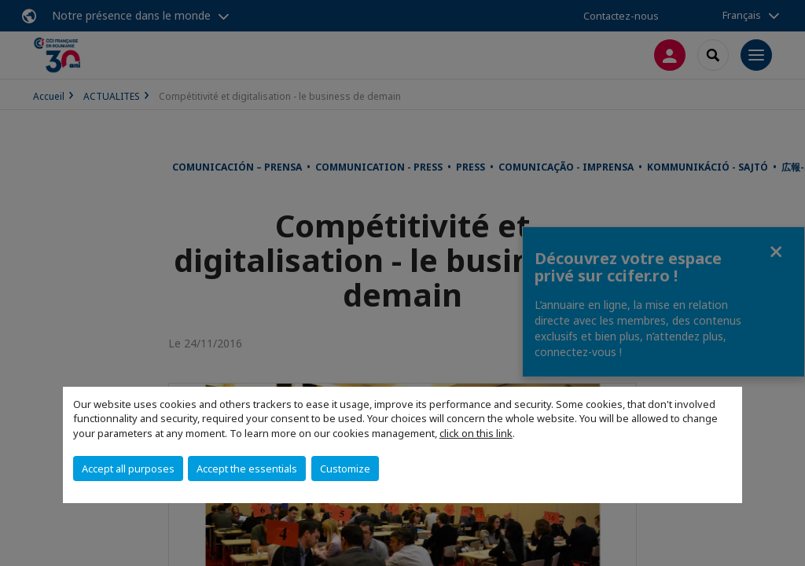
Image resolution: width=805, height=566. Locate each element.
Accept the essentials (247, 468)
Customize (345, 468)
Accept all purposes (128, 468)
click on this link (476, 433)
